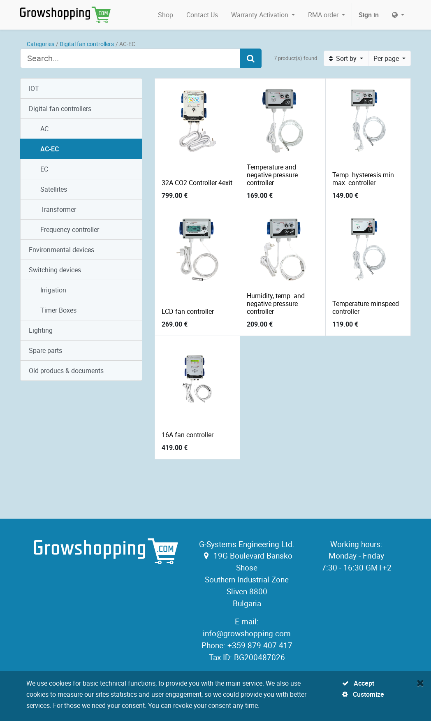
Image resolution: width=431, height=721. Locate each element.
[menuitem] (165, 14)
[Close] (420, 683)
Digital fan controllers (87, 44)
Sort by (343, 58)
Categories (40, 44)
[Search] (251, 58)
